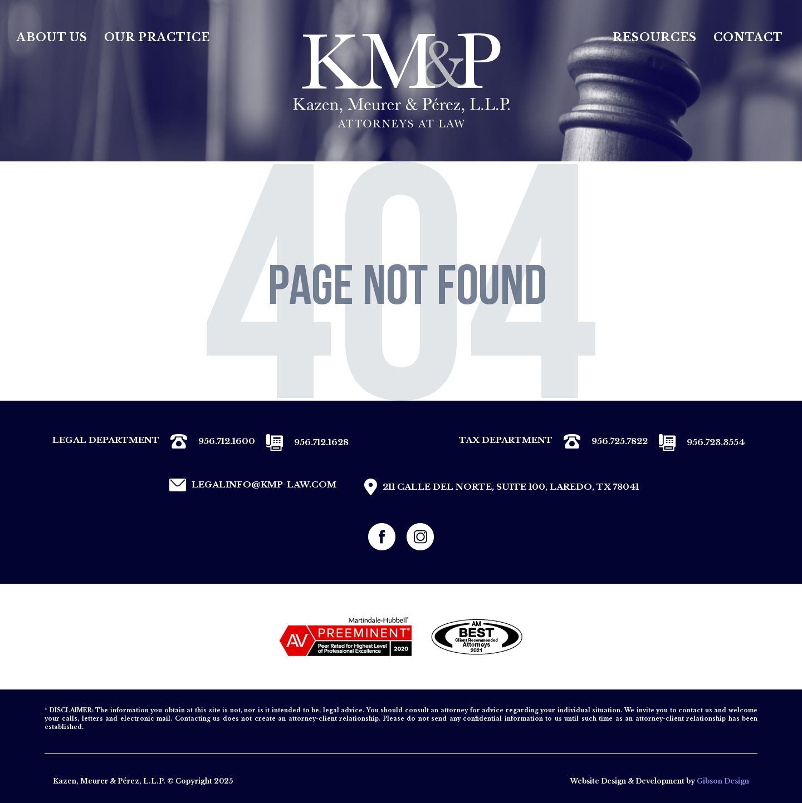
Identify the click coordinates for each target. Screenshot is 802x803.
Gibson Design (723, 781)
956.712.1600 (207, 441)
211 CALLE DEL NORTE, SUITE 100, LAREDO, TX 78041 (499, 487)
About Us (52, 37)
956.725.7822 (600, 441)
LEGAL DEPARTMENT (105, 440)
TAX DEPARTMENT (505, 440)
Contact (748, 37)
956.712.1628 (302, 442)
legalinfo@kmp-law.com (250, 485)
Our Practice (157, 37)
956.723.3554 (696, 442)
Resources (655, 37)
